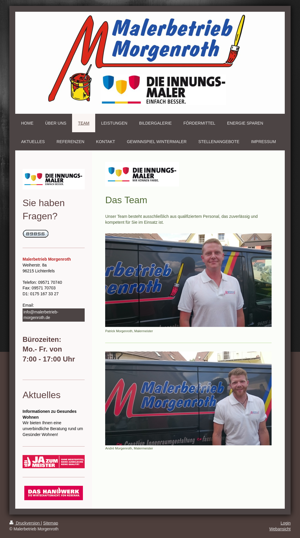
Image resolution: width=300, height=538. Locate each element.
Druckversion (25, 523)
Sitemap (50, 523)
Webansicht (280, 529)
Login (286, 523)
